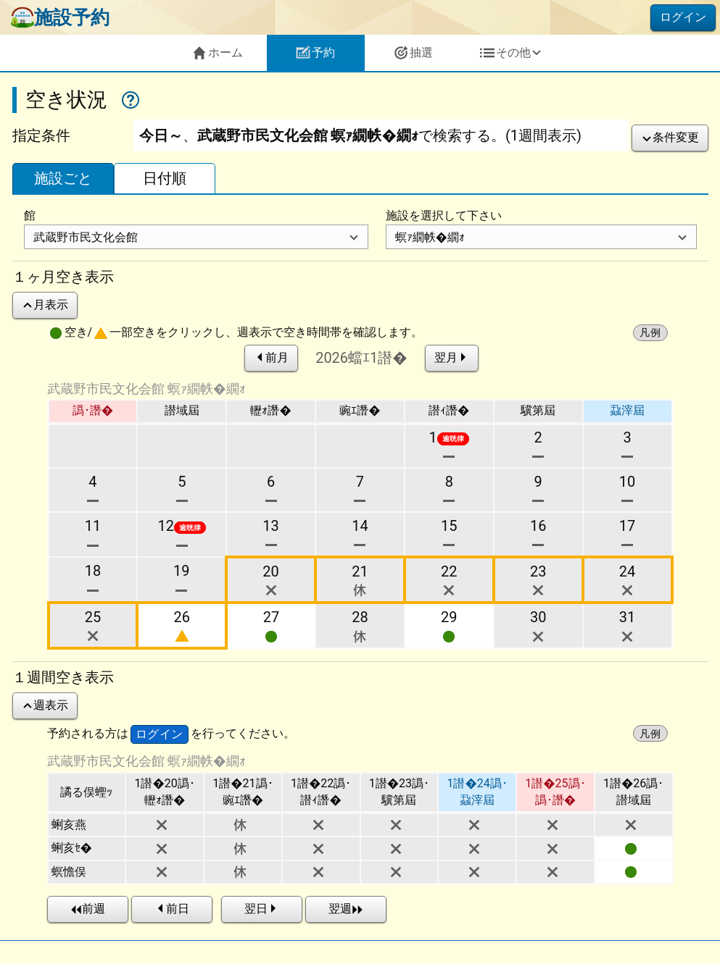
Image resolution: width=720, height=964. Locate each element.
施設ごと (63, 178)
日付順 (164, 178)
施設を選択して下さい (444, 215)
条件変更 (670, 137)
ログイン (683, 17)
